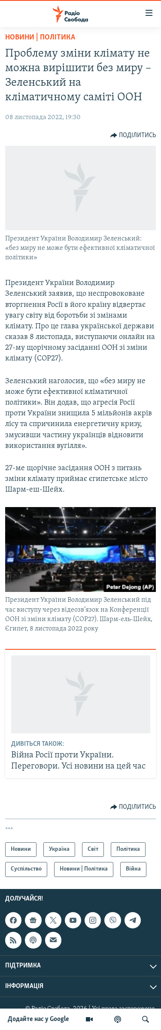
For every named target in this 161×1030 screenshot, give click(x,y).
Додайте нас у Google (38, 1019)
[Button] (133, 135)
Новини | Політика (40, 37)
